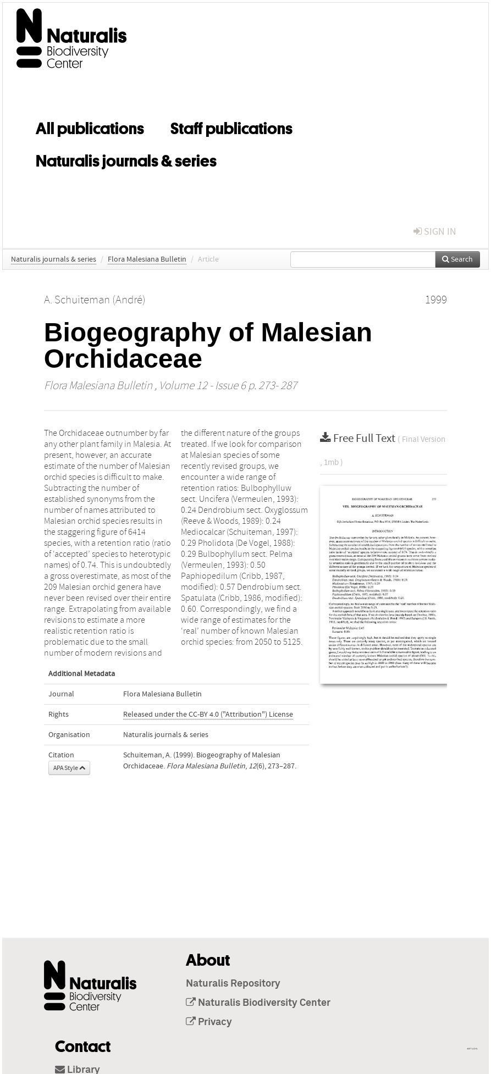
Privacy (209, 1022)
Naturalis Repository (233, 984)
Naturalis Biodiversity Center (258, 1003)
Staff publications (231, 126)
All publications (90, 126)
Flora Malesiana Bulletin (147, 259)
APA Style (69, 768)
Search (457, 259)
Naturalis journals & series (126, 159)
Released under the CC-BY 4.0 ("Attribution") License (208, 714)
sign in (434, 231)
